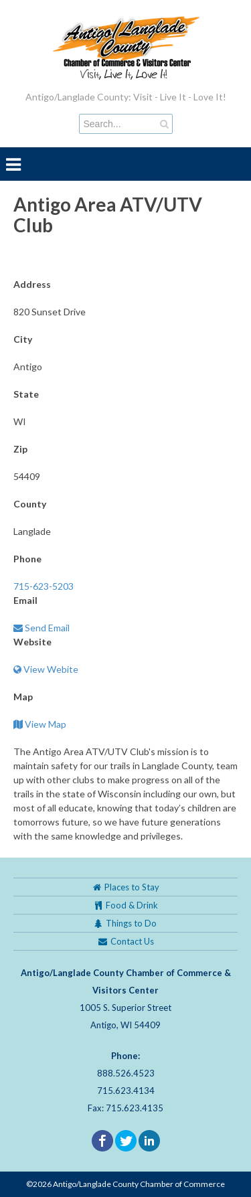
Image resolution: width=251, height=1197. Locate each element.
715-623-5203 (43, 586)
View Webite (45, 669)
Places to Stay (126, 887)
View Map (39, 724)
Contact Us (125, 941)
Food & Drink (126, 905)
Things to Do (125, 923)
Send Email (41, 627)
